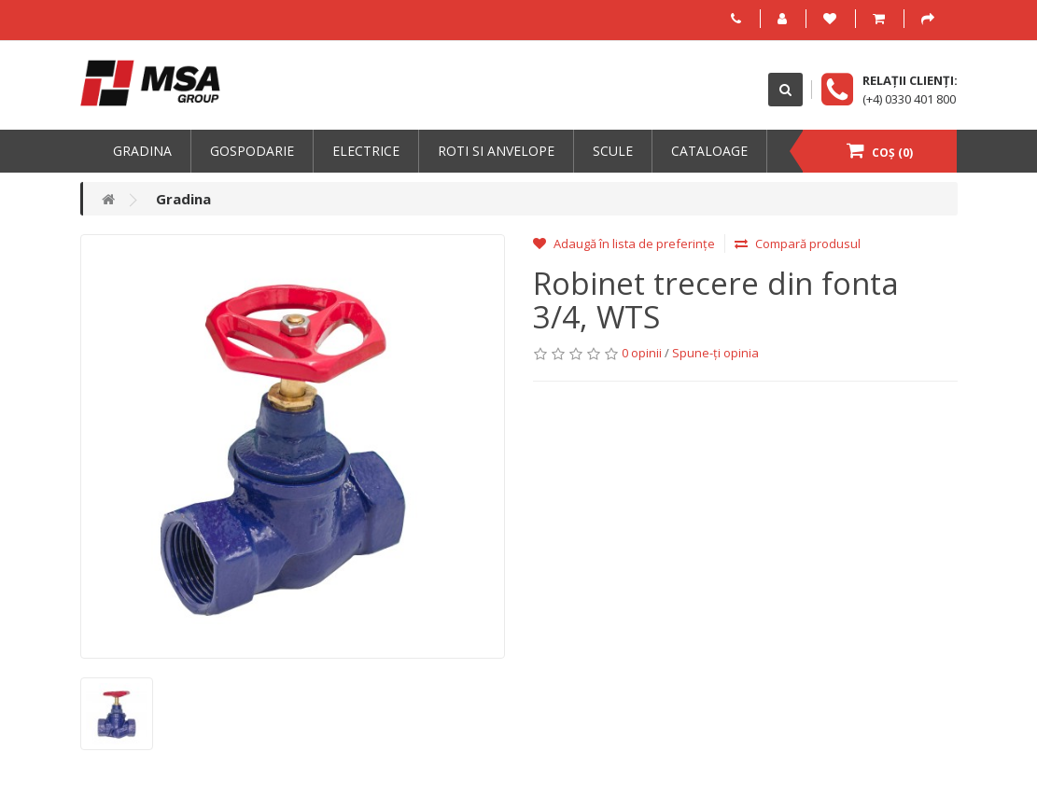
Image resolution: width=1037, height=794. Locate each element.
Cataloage (709, 151)
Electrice (365, 151)
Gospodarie (252, 151)
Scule (613, 151)
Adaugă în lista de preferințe (624, 243)
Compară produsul (798, 243)
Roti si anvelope (496, 151)
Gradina (142, 151)
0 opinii (642, 352)
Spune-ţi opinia (715, 352)
